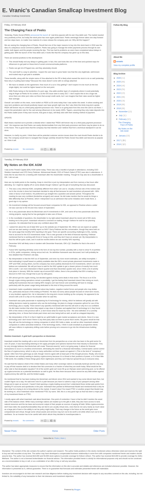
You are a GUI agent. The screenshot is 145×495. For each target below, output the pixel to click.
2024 (119, 85)
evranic (119, 61)
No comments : (29, 149)
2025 (119, 82)
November (123, 111)
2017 (119, 140)
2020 (119, 101)
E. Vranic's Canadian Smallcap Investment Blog (64, 10)
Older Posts (99, 431)
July (121, 115)
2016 (119, 144)
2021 (119, 97)
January (122, 136)
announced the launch (39, 35)
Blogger (77, 489)
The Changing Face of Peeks (25, 30)
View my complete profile (124, 65)
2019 (119, 104)
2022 (119, 93)
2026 (119, 78)
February (123, 119)
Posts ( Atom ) (60, 438)
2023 (119, 89)
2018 (119, 108)
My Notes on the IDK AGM (23, 165)
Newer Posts (10, 431)
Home (55, 431)
